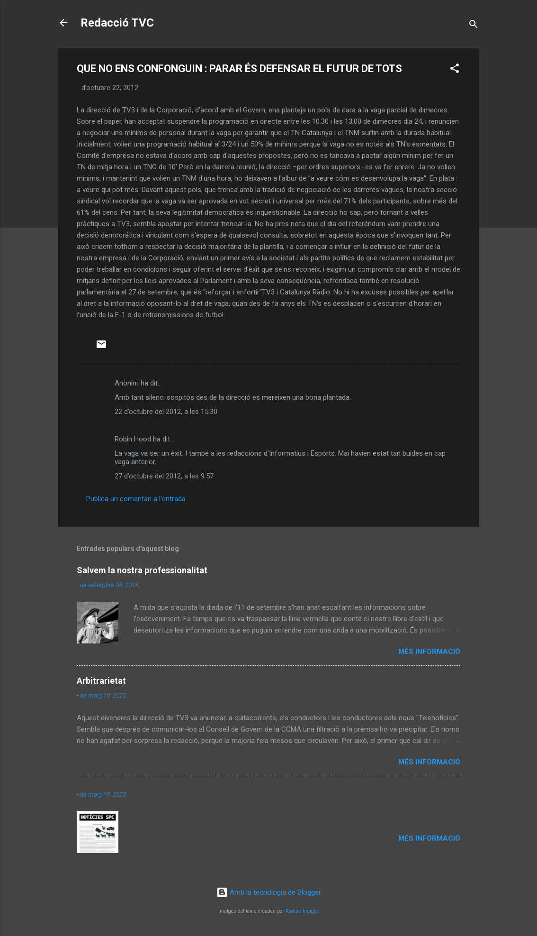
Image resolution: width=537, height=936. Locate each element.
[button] (454, 70)
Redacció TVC (117, 22)
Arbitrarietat (101, 681)
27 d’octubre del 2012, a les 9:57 (164, 476)
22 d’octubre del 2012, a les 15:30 (166, 411)
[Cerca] (473, 25)
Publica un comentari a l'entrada (136, 499)
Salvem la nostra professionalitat (142, 570)
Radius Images (302, 911)
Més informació (429, 651)
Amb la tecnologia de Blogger (268, 892)
